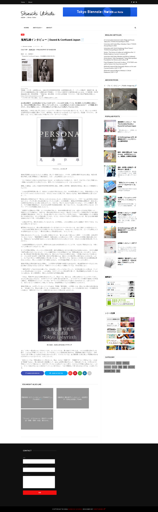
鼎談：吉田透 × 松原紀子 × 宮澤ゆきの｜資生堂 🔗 (127, 168)
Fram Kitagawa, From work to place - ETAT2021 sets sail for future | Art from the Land (120, 63)
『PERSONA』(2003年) (58, 169)
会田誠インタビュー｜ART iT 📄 (127, 244)
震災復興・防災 (110, 371)
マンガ (114, 367)
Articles (37, 27)
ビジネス (107, 367)
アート (119, 363)
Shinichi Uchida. (75, 509)
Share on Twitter (56, 373)
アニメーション (110, 363)
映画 (125, 367)
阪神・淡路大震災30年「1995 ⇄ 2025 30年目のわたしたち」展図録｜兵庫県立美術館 (127, 154)
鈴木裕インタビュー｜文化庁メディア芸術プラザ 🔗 (127, 214)
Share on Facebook (32, 373)
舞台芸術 (131, 367)
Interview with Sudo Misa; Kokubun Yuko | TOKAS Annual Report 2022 (120, 45)
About (30, 2)
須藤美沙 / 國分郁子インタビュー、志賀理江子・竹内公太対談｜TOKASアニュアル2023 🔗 (127, 261)
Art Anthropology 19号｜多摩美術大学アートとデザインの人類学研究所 (127, 230)
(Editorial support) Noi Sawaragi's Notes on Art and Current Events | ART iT (120, 67)
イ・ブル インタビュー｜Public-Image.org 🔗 (120, 85)
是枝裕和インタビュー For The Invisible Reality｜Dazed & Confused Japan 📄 (127, 125)
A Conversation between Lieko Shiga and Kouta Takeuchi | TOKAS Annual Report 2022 (119, 40)
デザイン (126, 363)
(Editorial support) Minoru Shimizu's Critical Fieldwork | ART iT (117, 71)
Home (23, 2)
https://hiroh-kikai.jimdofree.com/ (31, 96)
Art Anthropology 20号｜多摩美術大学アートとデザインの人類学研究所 (127, 139)
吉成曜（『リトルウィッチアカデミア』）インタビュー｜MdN (127, 200)
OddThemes (98, 509)
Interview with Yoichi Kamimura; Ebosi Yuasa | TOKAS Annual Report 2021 (118, 49)
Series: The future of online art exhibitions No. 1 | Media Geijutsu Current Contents (119, 53)
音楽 (118, 371)
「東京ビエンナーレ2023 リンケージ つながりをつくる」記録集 (127, 184)
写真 (23, 34)
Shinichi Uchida (27, 46)
